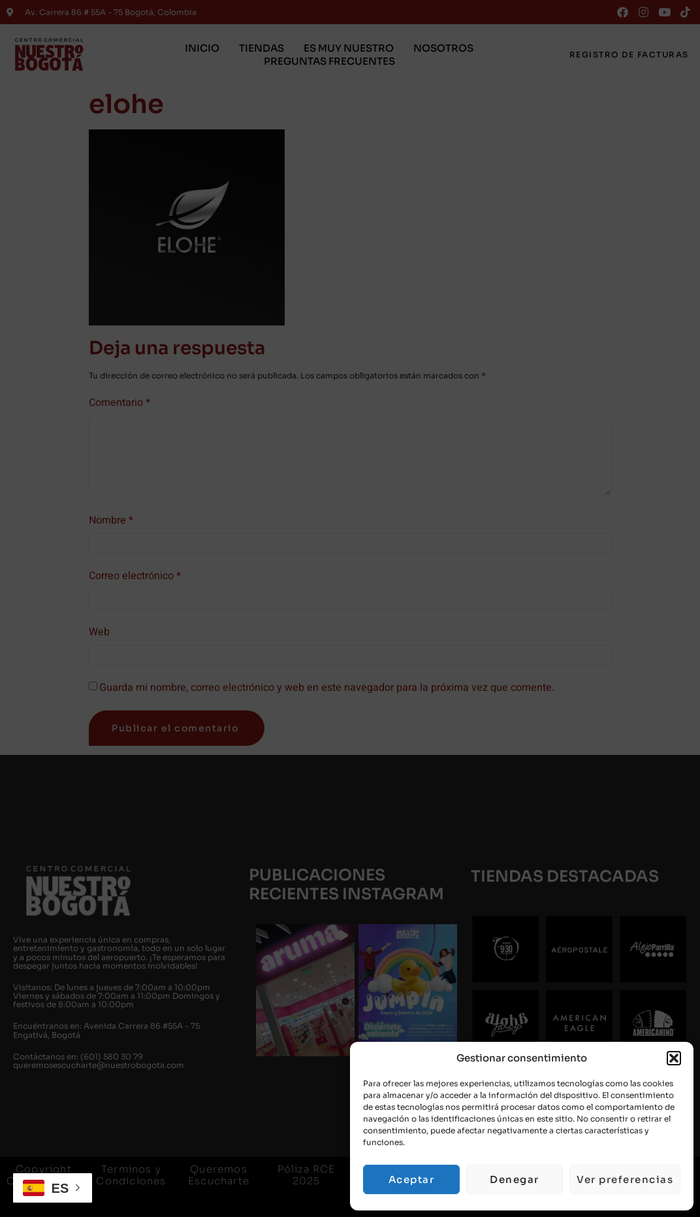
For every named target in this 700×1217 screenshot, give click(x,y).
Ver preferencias (625, 1179)
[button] (673, 1058)
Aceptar (412, 1179)
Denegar (514, 1179)
